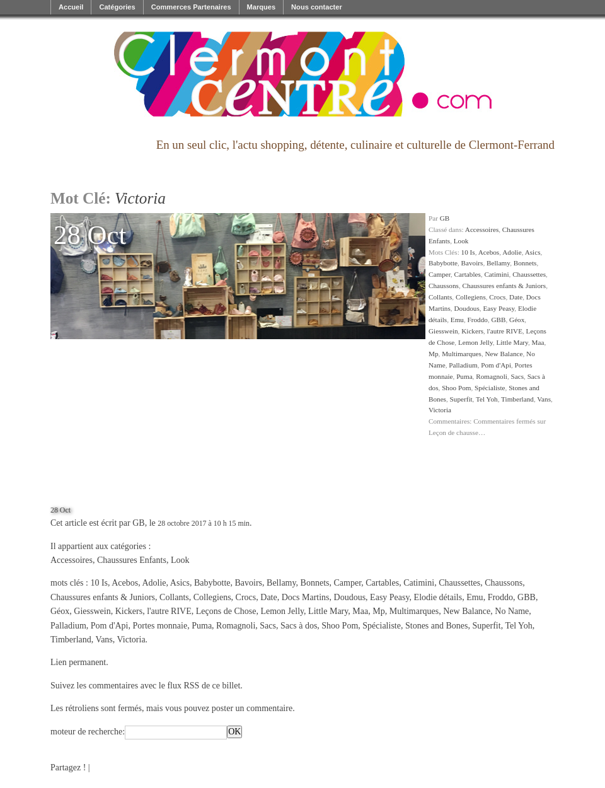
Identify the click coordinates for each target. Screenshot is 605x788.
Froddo (478, 319)
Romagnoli (491, 376)
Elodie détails (438, 597)
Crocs (497, 297)
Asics (533, 252)
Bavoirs (472, 263)
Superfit (461, 399)
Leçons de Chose (226, 611)
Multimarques (461, 353)
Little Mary (512, 342)
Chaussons (444, 285)
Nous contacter (316, 7)
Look (461, 241)
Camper (440, 274)
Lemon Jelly (475, 342)
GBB (498, 319)
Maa (538, 342)
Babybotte (443, 263)
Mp (434, 353)
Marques (261, 7)
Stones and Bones (436, 625)
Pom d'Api (496, 365)
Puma (464, 376)
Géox (516, 319)
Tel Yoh (487, 399)
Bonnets (525, 263)
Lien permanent (78, 662)
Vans (544, 399)
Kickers (472, 331)
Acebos (489, 252)
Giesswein (443, 331)
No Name (512, 611)
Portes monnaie (159, 625)
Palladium (463, 365)
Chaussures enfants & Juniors (504, 285)
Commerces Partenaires (191, 7)
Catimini (496, 274)
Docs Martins (306, 597)
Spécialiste (490, 387)
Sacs (517, 376)
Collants (440, 297)
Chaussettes (529, 274)
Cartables (467, 274)
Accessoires (481, 229)
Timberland (517, 399)
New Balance (504, 353)
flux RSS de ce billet (203, 685)
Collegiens (471, 297)
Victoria (440, 410)
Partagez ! (68, 767)
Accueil (71, 7)
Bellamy (498, 263)
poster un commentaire (252, 708)
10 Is (468, 252)
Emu (457, 319)
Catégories (117, 7)
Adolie (511, 252)
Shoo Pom (456, 387)
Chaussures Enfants (131, 560)
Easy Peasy (498, 308)
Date (515, 297)
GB (445, 218)
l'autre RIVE (504, 331)
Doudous (466, 308)
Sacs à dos (298, 625)
